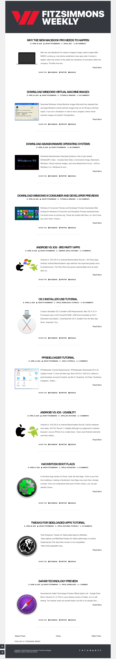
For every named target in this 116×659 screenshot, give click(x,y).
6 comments (84, 416)
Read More (97, 68)
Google (72, 72)
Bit (67, 416)
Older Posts (96, 636)
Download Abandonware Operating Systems (58, 144)
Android (62, 251)
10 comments (87, 526)
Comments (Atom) (32, 641)
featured (74, 251)
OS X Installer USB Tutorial (58, 299)
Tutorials (64, 95)
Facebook (52, 72)
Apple (66, 43)
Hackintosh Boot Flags (58, 464)
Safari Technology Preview (58, 581)
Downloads (66, 302)
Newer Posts (20, 636)
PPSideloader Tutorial (58, 357)
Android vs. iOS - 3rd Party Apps (58, 247)
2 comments (83, 361)
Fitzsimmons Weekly (31, 650)
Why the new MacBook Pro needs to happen (58, 40)
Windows (72, 95)
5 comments (86, 251)
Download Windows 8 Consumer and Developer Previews (58, 195)
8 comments (83, 467)
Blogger (48, 650)
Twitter (63, 72)
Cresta (23, 652)
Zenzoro (34, 652)
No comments (81, 43)
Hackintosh (71, 467)
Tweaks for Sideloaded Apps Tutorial (58, 522)
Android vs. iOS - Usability (58, 412)
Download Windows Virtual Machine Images (58, 91)
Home (58, 636)
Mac (70, 43)
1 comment (84, 584)
